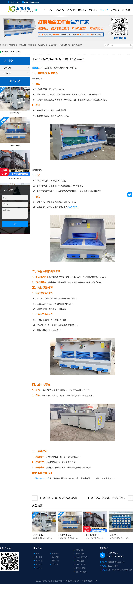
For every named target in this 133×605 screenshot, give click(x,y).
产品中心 (60, 10)
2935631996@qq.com (31, 2)
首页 (51, 10)
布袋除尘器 (13, 45)
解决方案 (93, 10)
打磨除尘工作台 (65, 45)
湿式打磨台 (73, 207)
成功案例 (71, 10)
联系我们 (126, 10)
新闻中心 (104, 10)
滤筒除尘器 (22, 45)
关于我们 (115, 10)
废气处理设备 (53, 45)
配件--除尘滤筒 (77, 45)
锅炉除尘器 (32, 45)
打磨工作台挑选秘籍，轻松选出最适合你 (110, 498)
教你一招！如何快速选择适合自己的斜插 (62, 498)
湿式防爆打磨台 (15, 113)
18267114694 (15, 2)
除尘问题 (82, 10)
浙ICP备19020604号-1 (89, 581)
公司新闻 (7, 68)
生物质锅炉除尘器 (15, 179)
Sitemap (37, 568)
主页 (12, 52)
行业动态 (7, 73)
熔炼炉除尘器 (42, 45)
